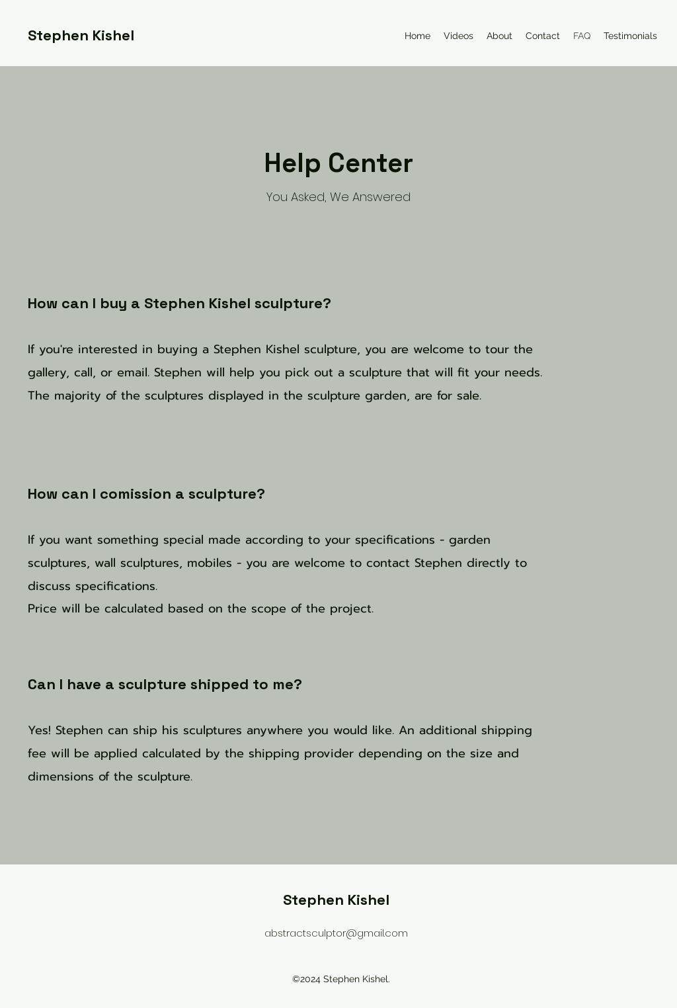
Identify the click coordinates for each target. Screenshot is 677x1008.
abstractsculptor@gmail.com (336, 933)
